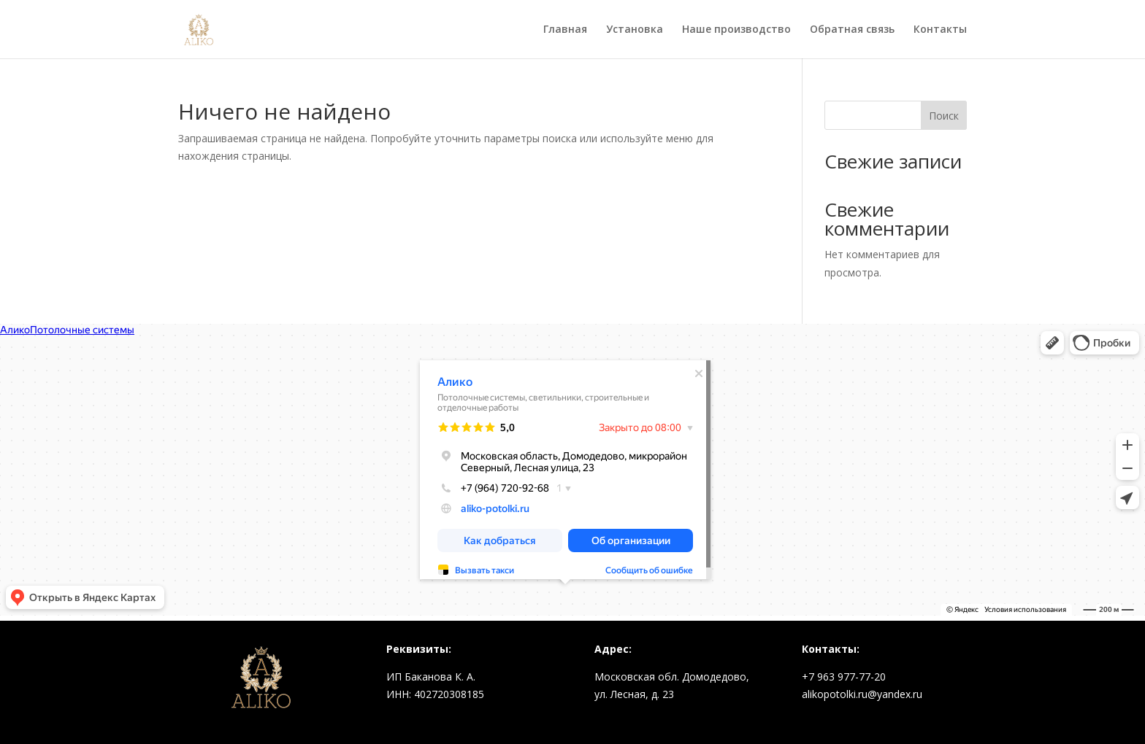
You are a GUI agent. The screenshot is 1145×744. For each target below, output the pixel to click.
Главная (565, 30)
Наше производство (736, 30)
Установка (634, 30)
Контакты (940, 30)
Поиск (944, 116)
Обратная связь (852, 30)
